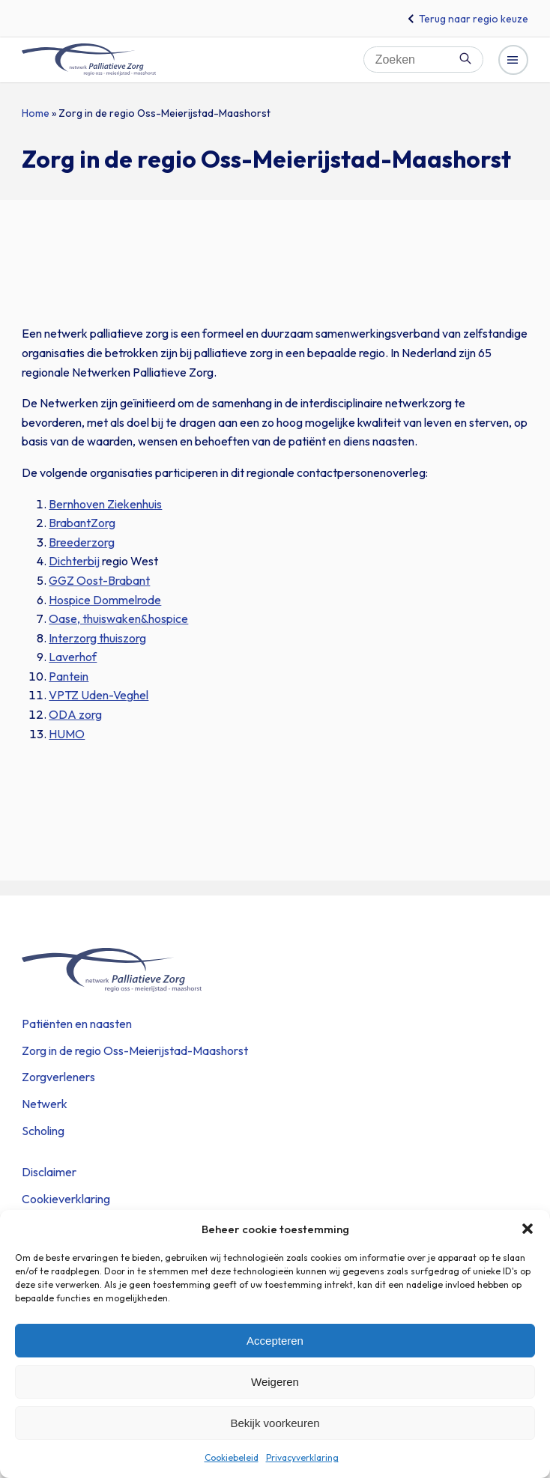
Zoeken (465, 58)
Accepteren (275, 1340)
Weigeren (275, 1381)
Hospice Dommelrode (105, 599)
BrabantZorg (82, 522)
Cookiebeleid (232, 1457)
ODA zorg (75, 714)
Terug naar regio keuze (473, 18)
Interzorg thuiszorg (97, 637)
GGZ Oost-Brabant (99, 580)
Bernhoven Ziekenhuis (105, 503)
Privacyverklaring (302, 1457)
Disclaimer (49, 1171)
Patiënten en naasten (77, 1023)
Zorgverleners (58, 1076)
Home (35, 113)
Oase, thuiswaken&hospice (118, 618)
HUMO (67, 733)
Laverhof (73, 656)
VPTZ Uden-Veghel (98, 694)
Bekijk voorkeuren (274, 1423)
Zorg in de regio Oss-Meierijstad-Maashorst (135, 1050)
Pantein (68, 676)
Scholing (43, 1130)
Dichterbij (74, 560)
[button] (527, 1228)
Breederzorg (82, 542)
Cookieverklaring (66, 1198)
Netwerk (44, 1103)
